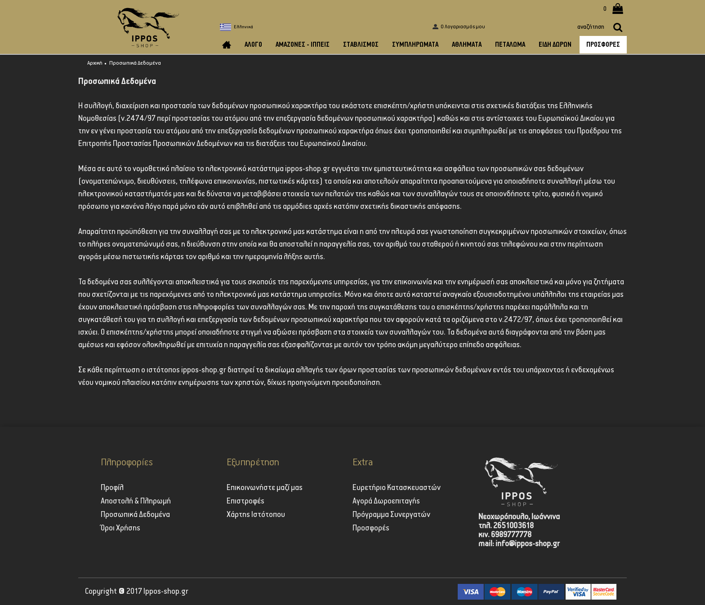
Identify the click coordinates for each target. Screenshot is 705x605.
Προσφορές (370, 528)
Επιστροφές (245, 501)
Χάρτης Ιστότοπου (256, 514)
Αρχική (95, 63)
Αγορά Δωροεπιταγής (386, 501)
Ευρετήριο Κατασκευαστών (396, 487)
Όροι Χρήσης (120, 528)
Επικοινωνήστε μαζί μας (265, 487)
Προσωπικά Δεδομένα (135, 63)
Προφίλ (112, 487)
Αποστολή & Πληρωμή (136, 501)
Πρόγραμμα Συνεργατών (391, 514)
